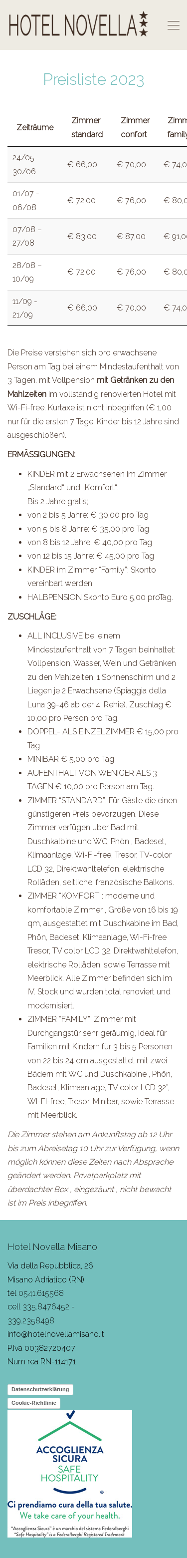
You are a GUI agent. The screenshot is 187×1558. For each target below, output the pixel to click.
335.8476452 (45, 1306)
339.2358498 (30, 1320)
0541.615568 (41, 1293)
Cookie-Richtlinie (33, 1403)
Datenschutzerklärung (40, 1389)
